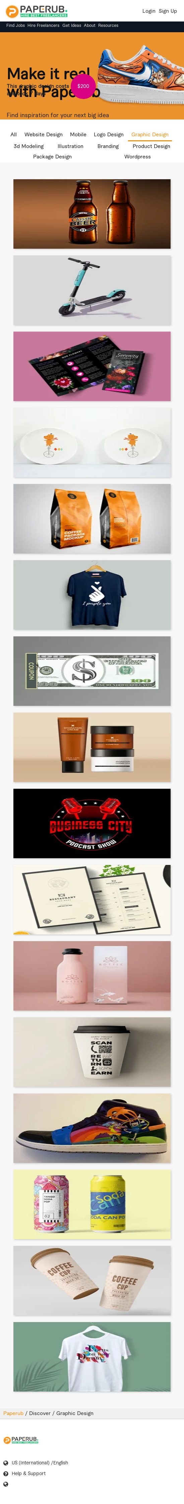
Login (149, 11)
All (13, 134)
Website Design (43, 134)
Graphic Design (150, 134)
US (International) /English (40, 1463)
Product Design (151, 146)
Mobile (78, 134)
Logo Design (109, 134)
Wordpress (137, 156)
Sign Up (168, 11)
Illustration (70, 146)
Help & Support (29, 1473)
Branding (108, 146)
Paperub (14, 1413)
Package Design (52, 156)
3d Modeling (29, 146)
